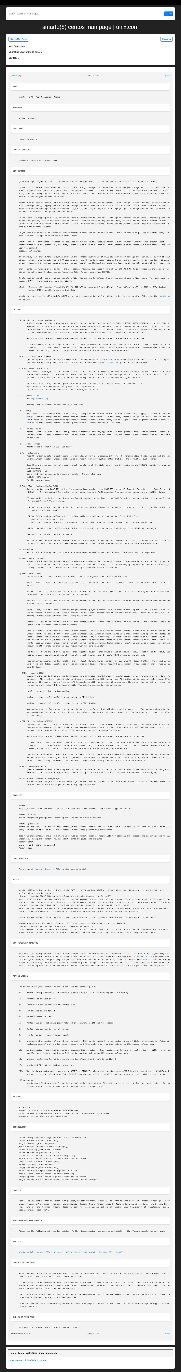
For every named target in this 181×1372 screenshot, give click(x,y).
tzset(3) (146, 960)
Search (169, 13)
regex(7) (119, 1252)
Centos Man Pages (18, 39)
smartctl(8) (108, 363)
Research (166, 39)
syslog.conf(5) (73, 1252)
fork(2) (31, 417)
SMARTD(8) (16, 76)
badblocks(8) (90, 1252)
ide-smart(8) (105, 1252)
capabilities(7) (39, 399)
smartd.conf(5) (167, 296)
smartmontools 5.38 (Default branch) (28, 1360)
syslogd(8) (57, 1252)
